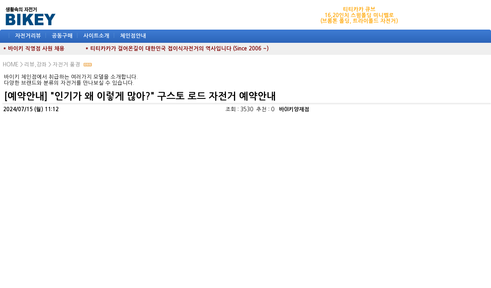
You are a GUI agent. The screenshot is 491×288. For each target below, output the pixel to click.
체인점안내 (133, 35)
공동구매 (62, 35)
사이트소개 (96, 35)
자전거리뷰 (28, 35)
